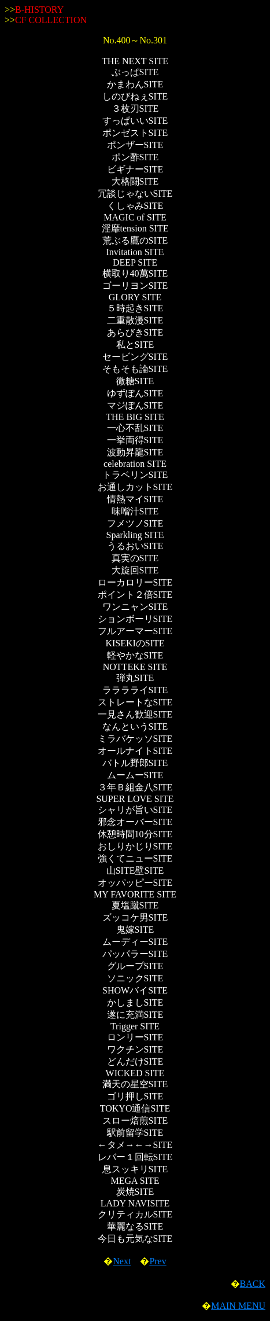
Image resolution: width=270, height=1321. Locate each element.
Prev (157, 1261)
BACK (252, 1284)
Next (122, 1261)
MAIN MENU (238, 1306)
